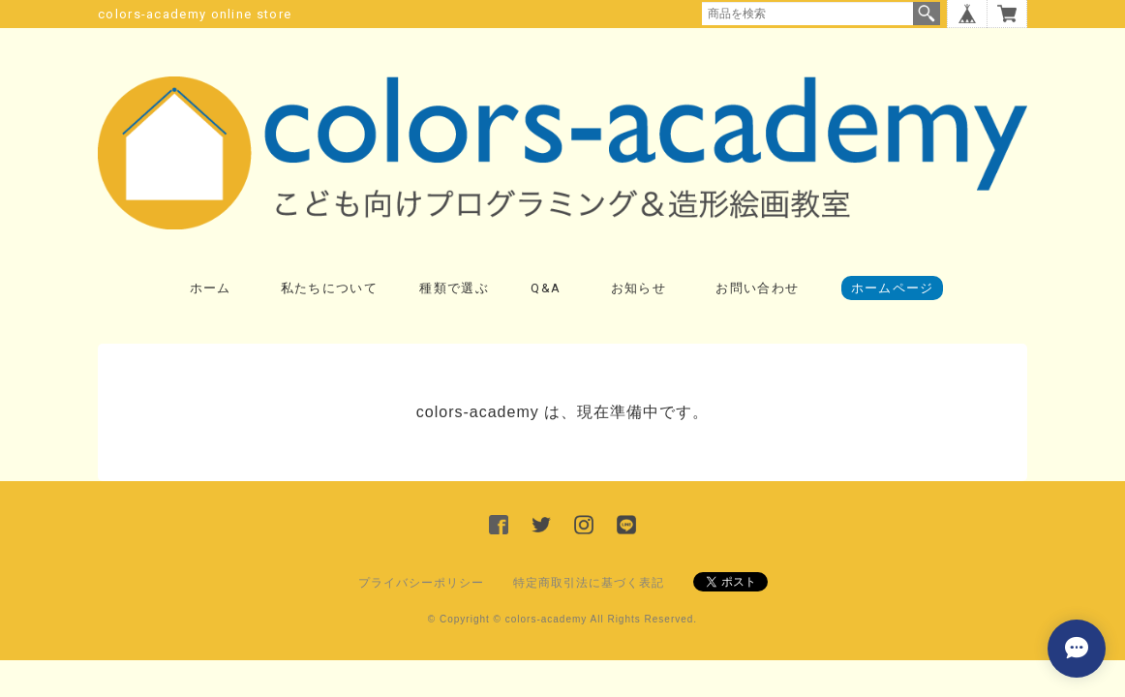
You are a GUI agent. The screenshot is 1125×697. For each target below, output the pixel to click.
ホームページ (892, 288)
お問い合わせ (757, 288)
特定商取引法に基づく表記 (588, 583)
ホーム (210, 288)
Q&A (546, 288)
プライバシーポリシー (421, 583)
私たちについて (329, 288)
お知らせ (638, 288)
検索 (926, 13)
